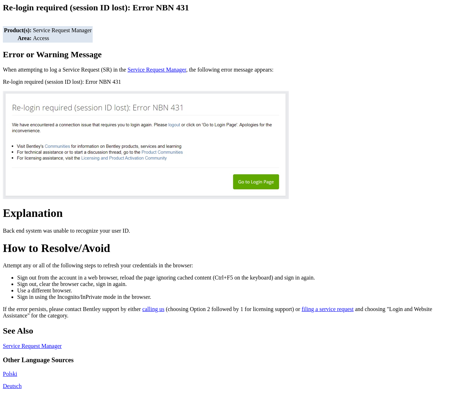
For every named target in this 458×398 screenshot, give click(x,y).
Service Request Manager (156, 70)
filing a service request (328, 309)
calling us (153, 309)
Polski (10, 374)
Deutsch (12, 386)
